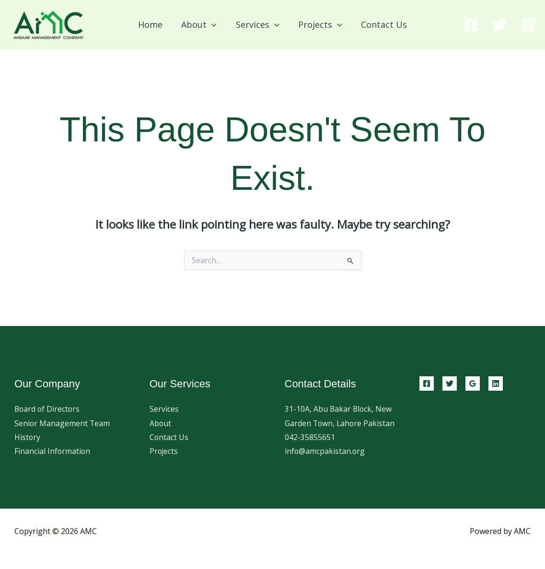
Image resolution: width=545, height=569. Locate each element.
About (161, 423)
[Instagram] (528, 25)
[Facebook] (471, 25)
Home (153, 24)
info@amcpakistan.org (325, 466)
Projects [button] (318, 24)
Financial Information (52, 451)
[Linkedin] (495, 383)
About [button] (201, 24)
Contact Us (381, 24)
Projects (164, 451)
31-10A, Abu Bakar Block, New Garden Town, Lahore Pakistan (339, 423)
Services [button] (257, 24)
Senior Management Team (62, 423)
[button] (214, 24)
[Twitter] (499, 25)
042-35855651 (310, 451)
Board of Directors (47, 409)
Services (164, 409)
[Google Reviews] (472, 383)
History (27, 437)
